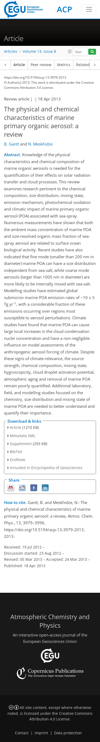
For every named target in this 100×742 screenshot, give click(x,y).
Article (19, 64)
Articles (10, 51)
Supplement (21, 443)
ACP (64, 9)
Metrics (63, 64)
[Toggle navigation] (89, 9)
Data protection (68, 733)
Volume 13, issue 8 (39, 51)
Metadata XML (22, 435)
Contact (22, 733)
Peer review (41, 64)
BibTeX (16, 451)
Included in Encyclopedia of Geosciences (46, 467)
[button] (70, 51)
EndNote (17, 459)
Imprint (41, 733)
